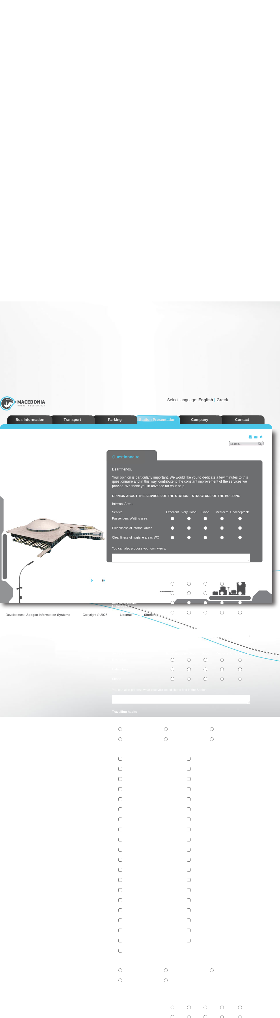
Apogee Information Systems (48, 614)
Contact (242, 419)
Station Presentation (157, 419)
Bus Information (30, 419)
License (126, 614)
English (205, 400)
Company (199, 419)
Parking (115, 419)
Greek (222, 400)
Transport (72, 419)
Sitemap (150, 614)
